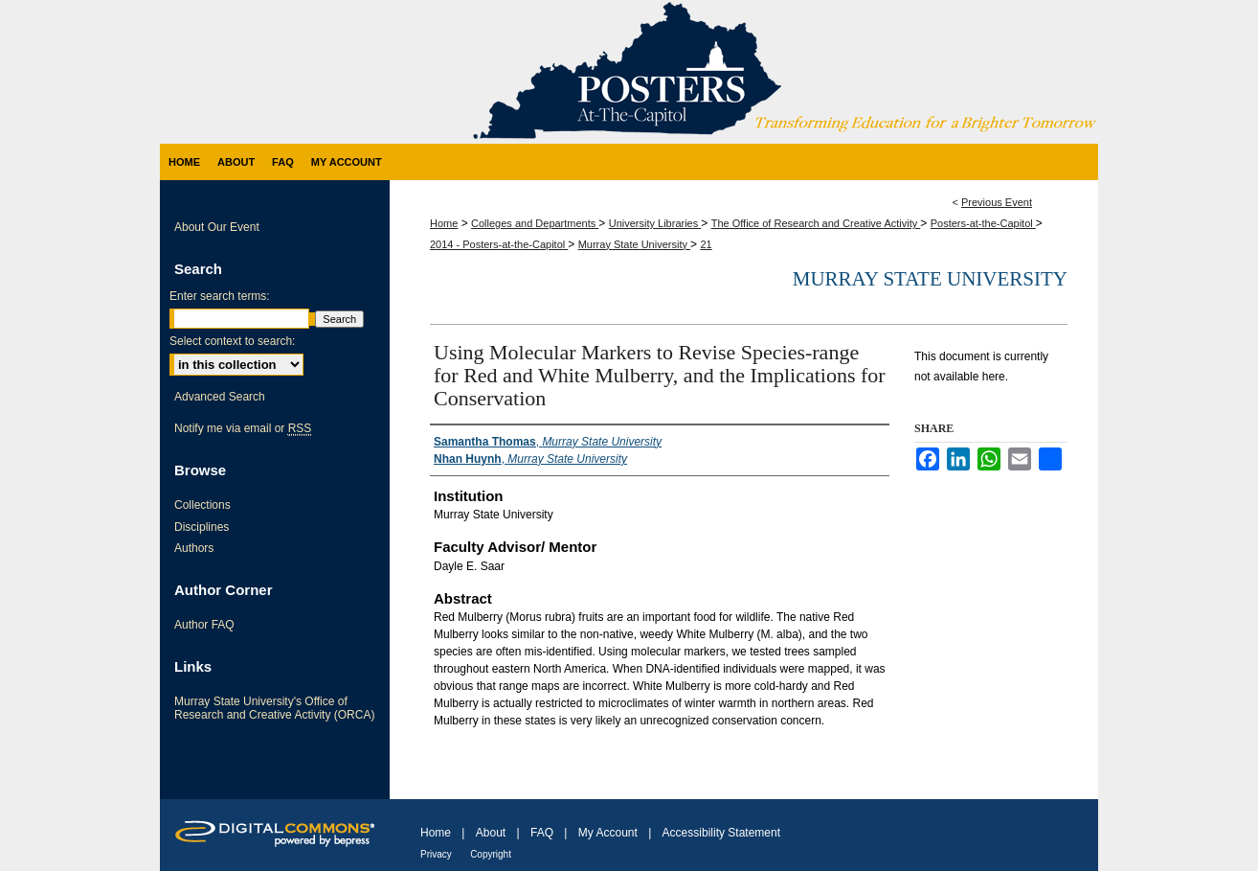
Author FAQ (204, 624)
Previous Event (996, 202)
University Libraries (655, 223)
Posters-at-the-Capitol (983, 223)
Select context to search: (232, 341)
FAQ (541, 832)
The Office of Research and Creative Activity (816, 223)
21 (705, 244)
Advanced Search (219, 396)
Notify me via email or (242, 428)
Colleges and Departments (534, 223)
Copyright (490, 854)
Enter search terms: (219, 296)
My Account (608, 832)
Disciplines (201, 527)
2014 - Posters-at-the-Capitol (499, 244)
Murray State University (634, 244)
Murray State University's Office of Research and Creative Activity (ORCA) (274, 708)
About (490, 832)
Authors (193, 548)
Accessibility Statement (721, 832)
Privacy (436, 854)
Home (444, 223)
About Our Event (216, 227)
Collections (202, 505)
